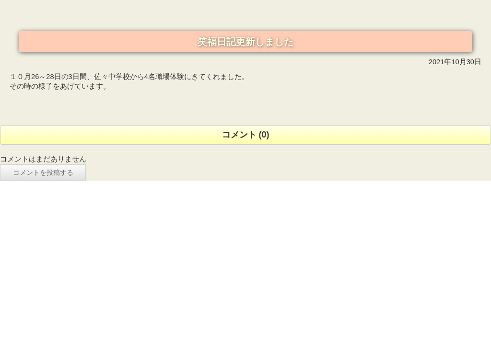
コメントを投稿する (43, 172)
